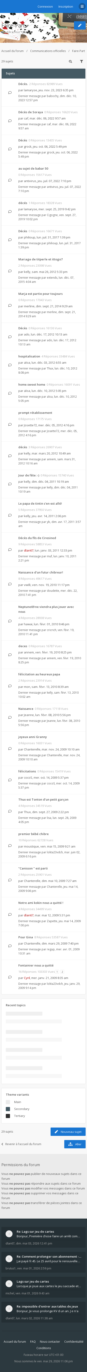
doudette (53, 591)
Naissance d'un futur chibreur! (40, 572)
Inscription (65, 6)
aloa (27, 362)
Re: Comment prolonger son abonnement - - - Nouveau (49, 1256)
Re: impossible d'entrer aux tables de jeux (47, 1306)
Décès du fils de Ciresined (37, 538)
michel (10, 1293)
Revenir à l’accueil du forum (21, 1144)
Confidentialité (74, 1342)
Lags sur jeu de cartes (33, 1281)
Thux (50, 368)
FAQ (33, 1342)
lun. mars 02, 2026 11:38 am (34, 1318)
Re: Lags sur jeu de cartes (35, 1231)
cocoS (28, 777)
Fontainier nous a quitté (36, 965)
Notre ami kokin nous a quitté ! (40, 903)
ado (26, 334)
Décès (22, 140)
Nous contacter (50, 1342)
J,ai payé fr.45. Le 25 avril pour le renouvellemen (49, 1261)
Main (17, 1102)
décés (22, 203)
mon (27, 687)
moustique (31, 846)
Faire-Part (13, 25)
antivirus (30, 181)
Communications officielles (48, 51)
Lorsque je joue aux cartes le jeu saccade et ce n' (49, 1286)
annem (51, 459)
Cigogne (52, 215)
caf (26, 118)
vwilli (27, 585)
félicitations (27, 771)
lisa (49, 818)
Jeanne (28, 32)
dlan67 (28, 550)
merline (29, 306)
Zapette (52, 921)
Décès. (23, 84)
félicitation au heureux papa (39, 674)
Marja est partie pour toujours (40, 294)
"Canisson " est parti (33, 868)
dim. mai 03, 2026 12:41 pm (34, 1243)
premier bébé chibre (33, 834)
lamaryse (30, 90)
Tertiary (19, 1116)
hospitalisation (29, 356)
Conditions (43, 1348)
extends (52, 278)
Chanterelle (32, 749)
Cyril (27, 978)
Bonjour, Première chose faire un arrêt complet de (49, 1236)
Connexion (45, 6)
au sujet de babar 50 (33, 168)
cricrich (51, 630)
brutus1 (11, 1268)
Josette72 (30, 425)
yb (48, 522)
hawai (28, 624)
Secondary (21, 1109)
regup (51, 949)
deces (22, 646)
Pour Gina (25, 937)
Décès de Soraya (30, 112)
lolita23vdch (55, 852)
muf (49, 556)
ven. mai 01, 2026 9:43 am (32, 1293)
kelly (27, 272)
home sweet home (31, 384)
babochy (52, 96)
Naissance (25, 709)
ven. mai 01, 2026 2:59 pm (34, 1268)
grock (28, 146)
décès (22, 447)
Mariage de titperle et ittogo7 (40, 259)
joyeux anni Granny (32, 737)
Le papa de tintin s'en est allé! (40, 503)
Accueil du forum (12, 51)
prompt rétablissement (35, 413)
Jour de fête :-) (28, 475)
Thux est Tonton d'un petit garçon (43, 799)
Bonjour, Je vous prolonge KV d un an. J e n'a (47, 1311)
